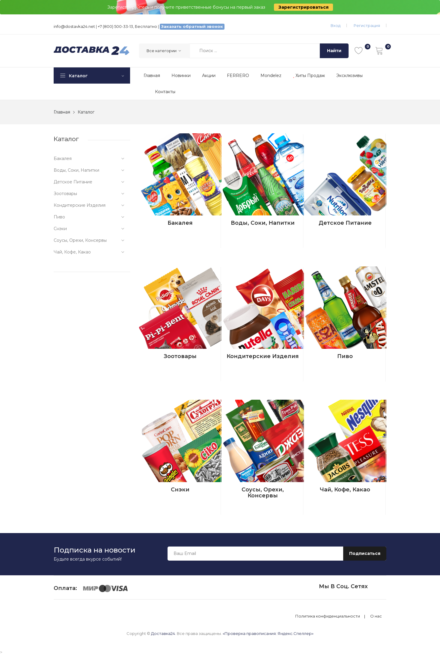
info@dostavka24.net (74, 26)
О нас (376, 616)
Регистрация (367, 25)
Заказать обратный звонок (192, 26)
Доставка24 (163, 633)
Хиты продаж (309, 75)
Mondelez (270, 75)
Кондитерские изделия (263, 356)
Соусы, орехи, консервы (263, 493)
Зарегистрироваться (303, 7)
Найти (334, 50)
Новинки (181, 75)
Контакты (165, 91)
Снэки (180, 490)
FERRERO (238, 75)
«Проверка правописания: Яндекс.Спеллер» (268, 633)
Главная (152, 75)
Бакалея (180, 223)
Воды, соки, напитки (263, 223)
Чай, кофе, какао (345, 490)
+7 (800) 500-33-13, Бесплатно (127, 26)
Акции (209, 75)
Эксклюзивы (349, 75)
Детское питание (345, 223)
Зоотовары (180, 356)
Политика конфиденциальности (327, 616)
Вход (335, 25)
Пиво (345, 356)
